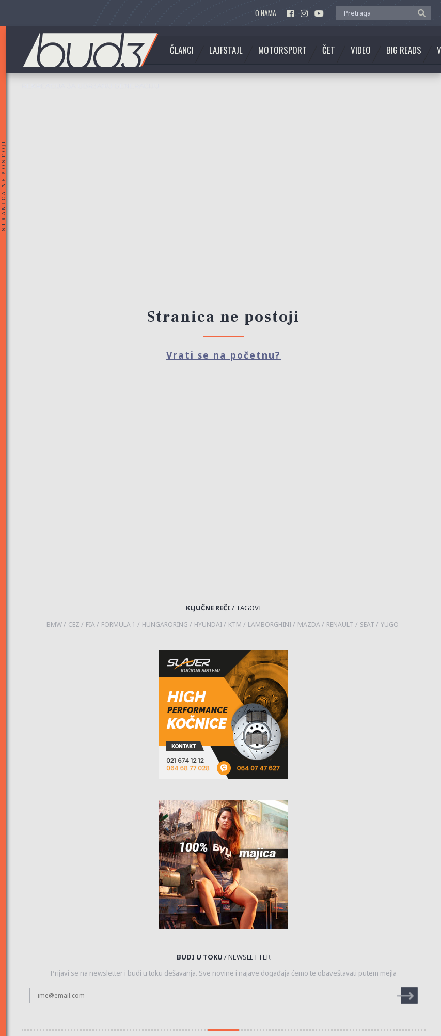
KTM (235, 625)
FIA (90, 625)
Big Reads (403, 50)
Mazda (308, 625)
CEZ (74, 625)
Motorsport (282, 50)
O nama (265, 13)
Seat (367, 625)
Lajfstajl (226, 50)
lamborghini (269, 625)
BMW (54, 625)
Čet (328, 50)
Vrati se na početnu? (223, 355)
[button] (419, 12)
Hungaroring (165, 625)
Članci (182, 50)
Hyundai (208, 625)
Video (361, 50)
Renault (340, 625)
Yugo (390, 625)
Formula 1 (118, 625)
